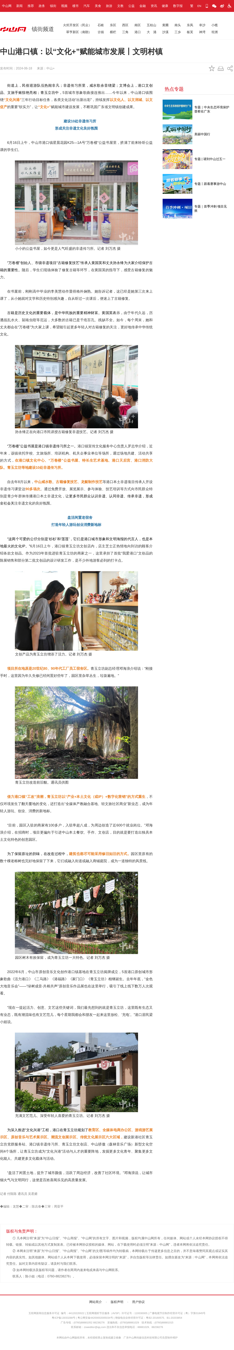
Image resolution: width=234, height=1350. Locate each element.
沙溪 (165, 32)
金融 (142, 6)
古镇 (101, 32)
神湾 (202, 32)
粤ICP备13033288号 (63, 1317)
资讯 (154, 6)
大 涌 (151, 32)
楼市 (75, 6)
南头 (178, 25)
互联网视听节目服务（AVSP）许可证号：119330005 (116, 1313)
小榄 (214, 25)
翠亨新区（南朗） (77, 32)
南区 (137, 25)
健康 (165, 6)
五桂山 (151, 25)
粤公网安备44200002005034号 (95, 1317)
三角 (125, 32)
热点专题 (174, 89)
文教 (120, 6)
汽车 (86, 6)
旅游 (109, 6)
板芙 (190, 32)
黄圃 (165, 25)
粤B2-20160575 (155, 1317)
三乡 (178, 32)
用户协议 (138, 1302)
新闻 (19, 6)
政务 (42, 6)
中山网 (7, 6)
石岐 (101, 25)
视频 (64, 6)
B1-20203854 (174, 1317)
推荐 (31, 6)
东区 (113, 25)
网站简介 (95, 1302)
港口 (137, 32)
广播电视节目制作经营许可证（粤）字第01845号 (177, 1313)
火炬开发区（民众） (77, 25)
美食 (98, 6)
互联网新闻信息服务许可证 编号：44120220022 (56, 1313)
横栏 (113, 32)
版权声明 (117, 1302)
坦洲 (214, 32)
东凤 (190, 25)
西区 (125, 25)
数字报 (178, 6)
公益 (131, 6)
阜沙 (202, 25)
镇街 (53, 6)
